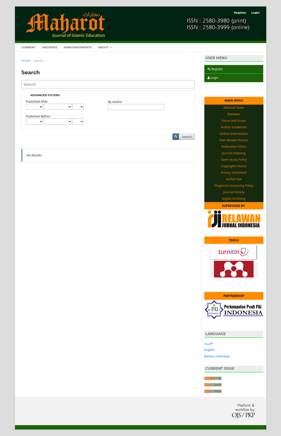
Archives (49, 47)
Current (28, 47)
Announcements (78, 47)
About (103, 47)
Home (26, 60)
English (209, 350)
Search (187, 137)
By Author (115, 102)
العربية (208, 343)
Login (255, 12)
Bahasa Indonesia (217, 356)
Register (240, 12)
